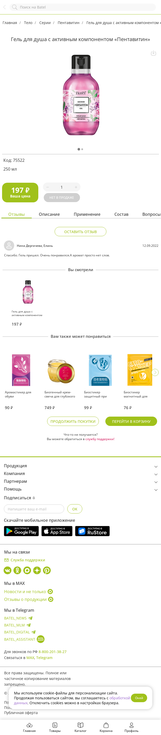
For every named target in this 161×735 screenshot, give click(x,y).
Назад (7, 10)
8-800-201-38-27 (53, 651)
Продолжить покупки (73, 421)
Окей (139, 698)
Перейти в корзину (131, 421)
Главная (10, 22)
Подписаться (19, 498)
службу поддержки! (99, 439)
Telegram (44, 657)
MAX (30, 657)
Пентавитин (68, 22)
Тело (28, 22)
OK (74, 509)
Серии (45, 22)
